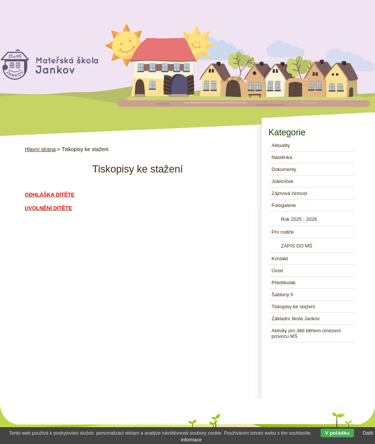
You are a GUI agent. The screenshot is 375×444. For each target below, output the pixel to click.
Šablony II (282, 294)
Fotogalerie (284, 205)
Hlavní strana (40, 149)
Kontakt (280, 258)
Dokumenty (284, 169)
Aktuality (281, 145)
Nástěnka (282, 157)
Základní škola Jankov (296, 318)
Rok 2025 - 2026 (299, 219)
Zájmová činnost (289, 193)
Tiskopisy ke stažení (293, 306)
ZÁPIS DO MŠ (296, 246)
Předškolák (284, 282)
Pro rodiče (283, 232)
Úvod (277, 270)
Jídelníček (283, 181)
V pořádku (337, 433)
